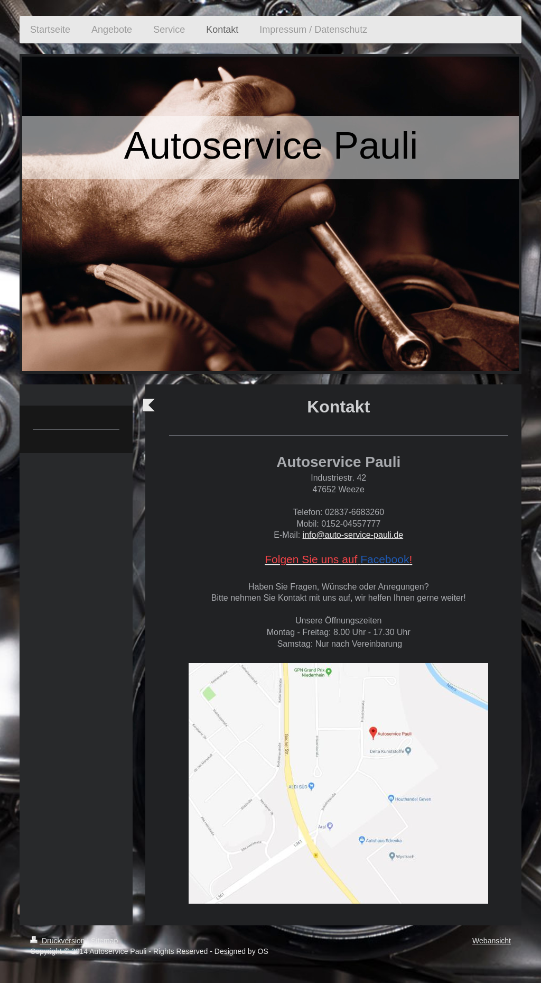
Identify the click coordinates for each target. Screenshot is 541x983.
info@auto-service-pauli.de (353, 534)
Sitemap (104, 940)
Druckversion (58, 940)
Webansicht (491, 940)
